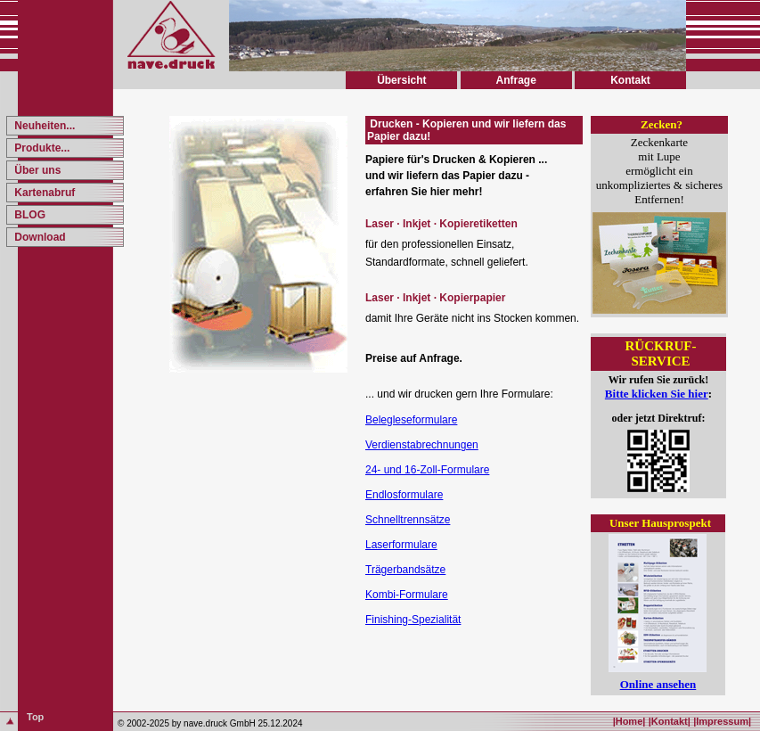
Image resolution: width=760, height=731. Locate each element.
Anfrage (515, 80)
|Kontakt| (670, 721)
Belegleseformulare (411, 420)
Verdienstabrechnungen (421, 445)
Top (35, 716)
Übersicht (401, 80)
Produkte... (40, 148)
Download (39, 237)
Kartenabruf (43, 192)
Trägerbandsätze (405, 569)
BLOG (28, 215)
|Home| (629, 721)
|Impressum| (722, 721)
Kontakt (630, 80)
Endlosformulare (404, 495)
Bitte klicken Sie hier (656, 393)
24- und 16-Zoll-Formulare (427, 470)
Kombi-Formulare (406, 594)
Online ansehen (658, 684)
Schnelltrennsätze (407, 519)
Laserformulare (401, 544)
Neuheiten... (43, 125)
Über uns (36, 170)
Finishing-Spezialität (413, 619)
